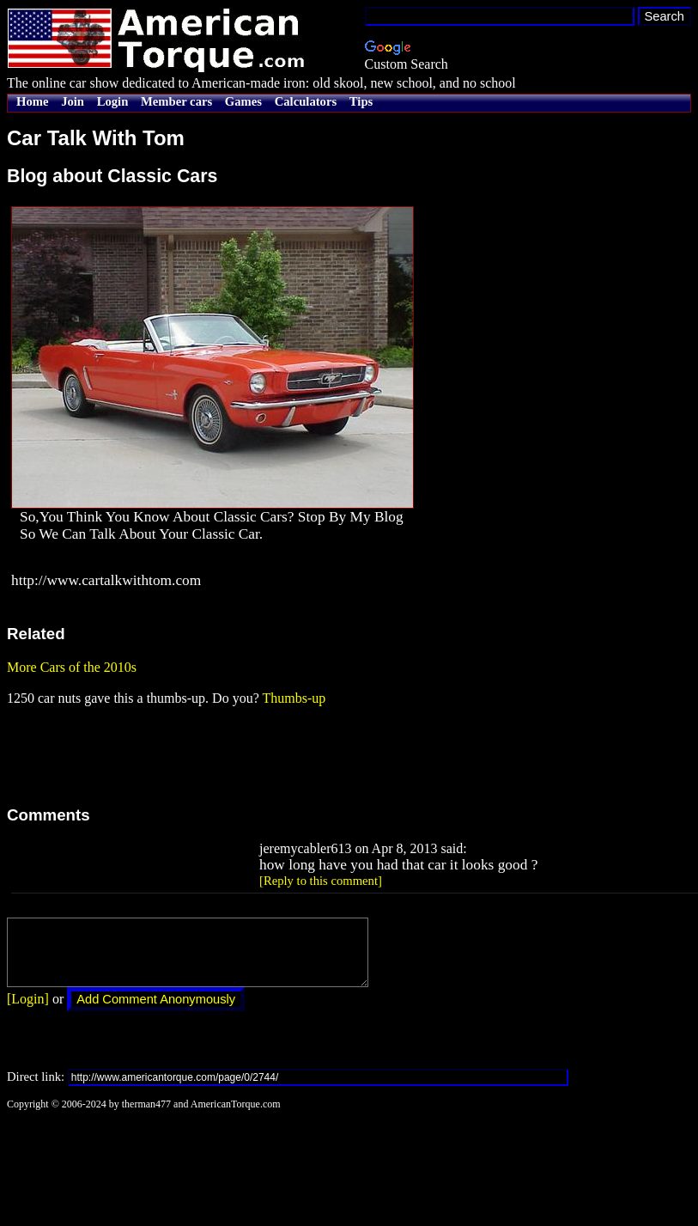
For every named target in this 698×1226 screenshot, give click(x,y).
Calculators (306, 101)
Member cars (176, 101)
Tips (361, 101)
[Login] (28, 1011)
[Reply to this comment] (320, 880)
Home (32, 101)
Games (243, 101)
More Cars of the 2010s (72, 667)
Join (72, 101)
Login (113, 101)
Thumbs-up (293, 698)
